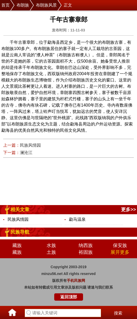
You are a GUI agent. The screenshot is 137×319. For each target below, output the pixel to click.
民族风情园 (30, 145)
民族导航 (19, 232)
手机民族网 (76, 280)
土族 (51, 252)
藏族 (17, 245)
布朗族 (23, 5)
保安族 (120, 245)
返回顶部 (68, 297)
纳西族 (86, 245)
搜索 (118, 313)
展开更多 (120, 252)
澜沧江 (26, 152)
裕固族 (86, 252)
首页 (5, 5)
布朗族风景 (46, 5)
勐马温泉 (77, 219)
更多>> (128, 209)
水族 (51, 245)
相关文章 (19, 209)
